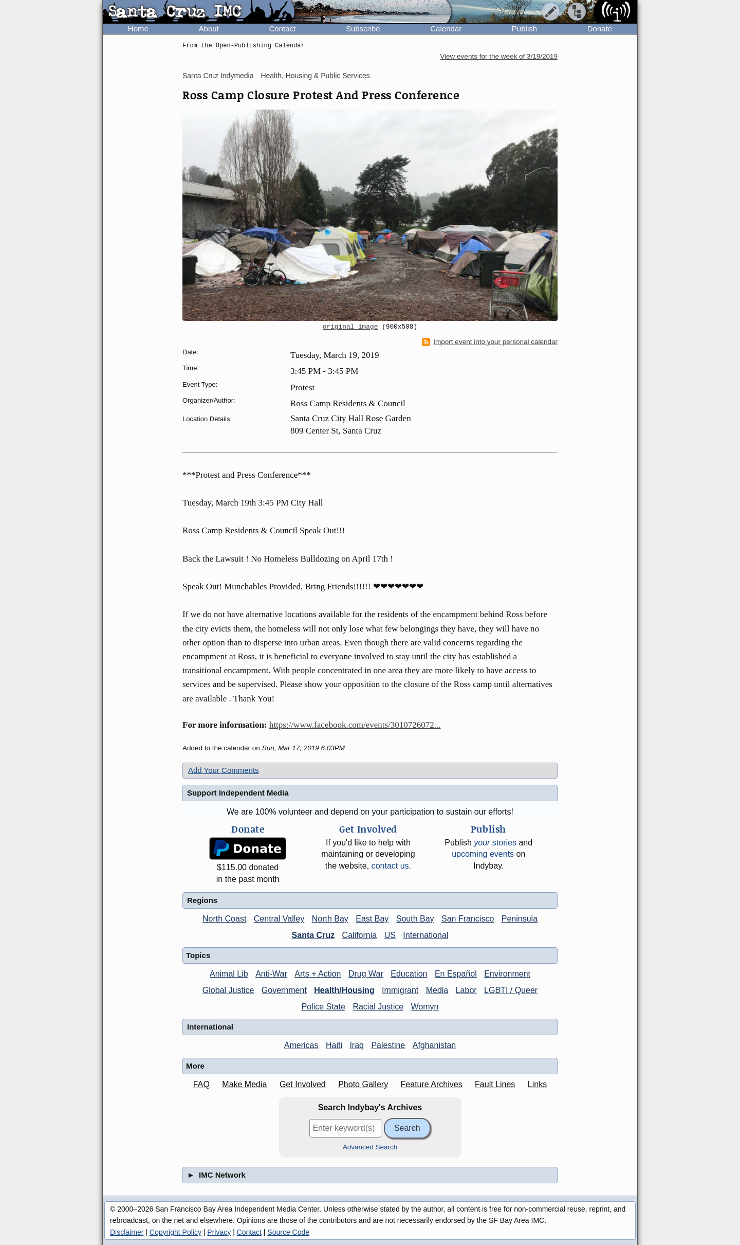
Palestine (388, 1045)
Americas (301, 1045)
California (359, 935)
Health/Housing (344, 990)
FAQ (201, 1084)
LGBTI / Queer (511, 990)
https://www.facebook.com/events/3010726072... (355, 725)
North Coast (224, 918)
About (209, 28)
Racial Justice (378, 1006)
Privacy (219, 1232)
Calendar (445, 28)
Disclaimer (126, 1232)
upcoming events (483, 854)
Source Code (288, 1232)
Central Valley (279, 918)
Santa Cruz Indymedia (218, 75)
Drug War (365, 973)
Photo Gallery (363, 1084)
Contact (282, 28)
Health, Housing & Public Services (315, 75)
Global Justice (228, 990)
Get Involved (303, 1084)
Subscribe (363, 28)
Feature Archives (431, 1084)
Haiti (334, 1045)
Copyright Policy (175, 1232)
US (390, 935)
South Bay (415, 918)
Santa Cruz (313, 935)
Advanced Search (370, 1147)
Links (537, 1084)
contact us (390, 865)
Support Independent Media (238, 792)
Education (409, 973)
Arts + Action (317, 973)
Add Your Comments (223, 770)
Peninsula (520, 918)
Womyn (425, 1006)
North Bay (330, 918)
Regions (202, 900)
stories (495, 842)
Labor (466, 990)
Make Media (244, 1084)
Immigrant (400, 990)
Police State (323, 1006)
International (425, 935)
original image (350, 327)
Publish (524, 28)
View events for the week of (499, 56)
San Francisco (467, 918)
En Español (456, 973)
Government (284, 990)
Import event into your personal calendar (490, 342)
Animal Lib (229, 973)
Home (138, 28)
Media (437, 990)
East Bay (372, 918)
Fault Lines (495, 1084)
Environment (507, 973)
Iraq (356, 1045)
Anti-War (271, 973)
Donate (599, 28)
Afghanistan (434, 1045)
